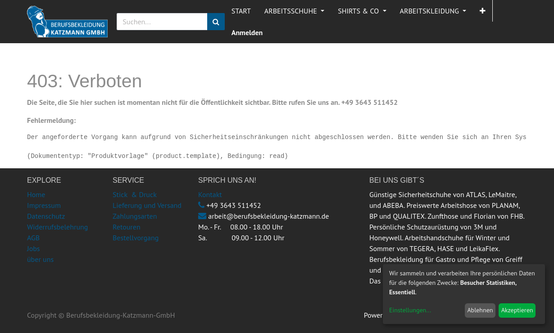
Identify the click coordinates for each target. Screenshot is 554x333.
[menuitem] (241, 11)
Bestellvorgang (136, 237)
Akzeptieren (517, 310)
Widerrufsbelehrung (57, 226)
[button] (482, 11)
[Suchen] (216, 21)
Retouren (127, 226)
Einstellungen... (410, 310)
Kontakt (210, 194)
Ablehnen (480, 310)
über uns (40, 259)
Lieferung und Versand (147, 205)
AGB (33, 237)
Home (36, 194)
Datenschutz (46, 216)
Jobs (33, 248)
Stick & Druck (135, 194)
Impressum (44, 205)
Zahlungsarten (135, 216)
